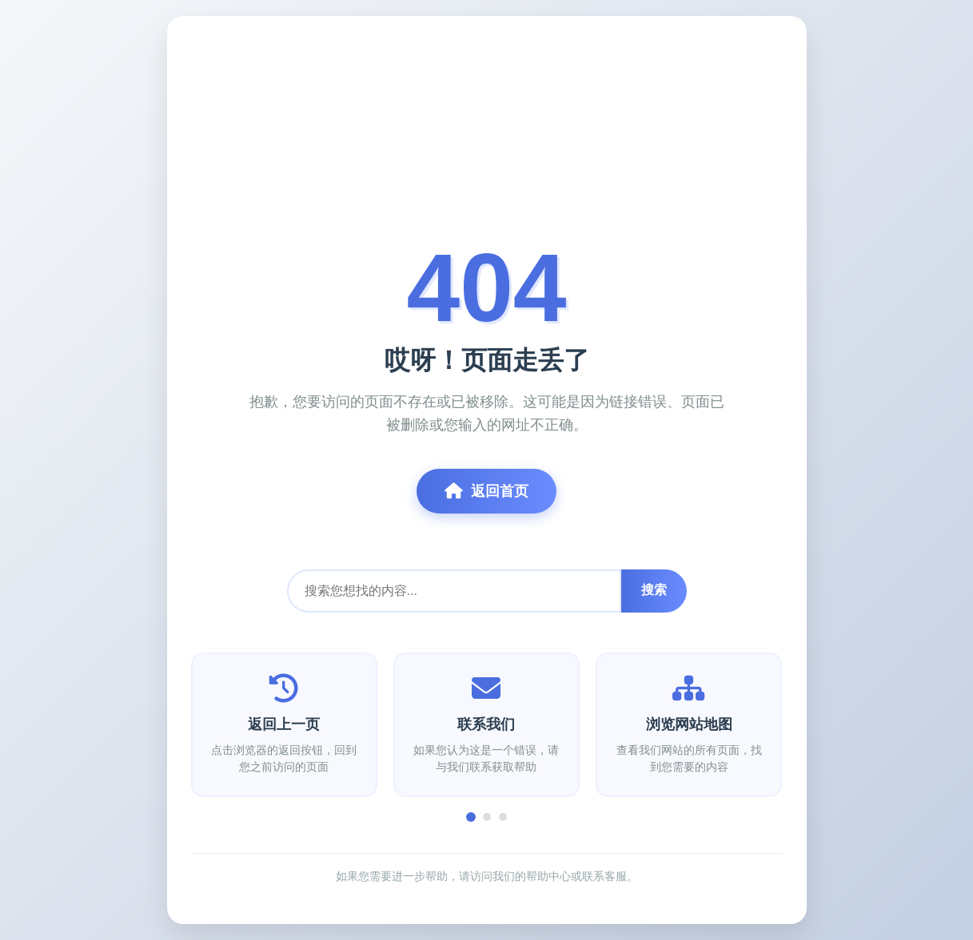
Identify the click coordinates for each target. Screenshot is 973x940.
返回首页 (486, 491)
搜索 (654, 590)
